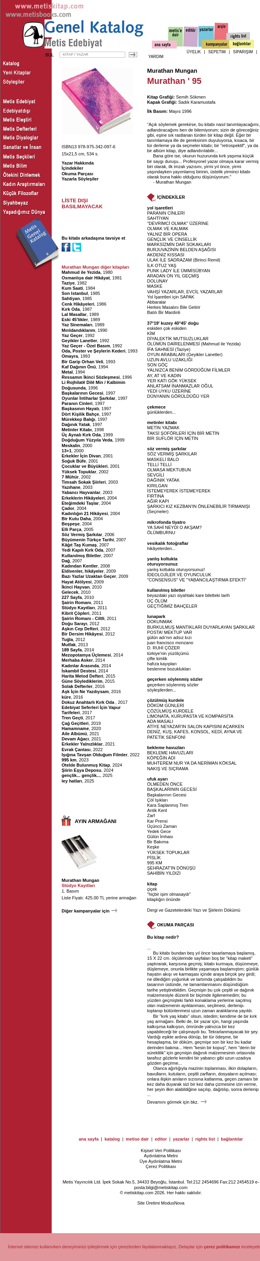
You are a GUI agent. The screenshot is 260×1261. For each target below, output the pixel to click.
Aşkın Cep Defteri (80, 628)
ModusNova (172, 1203)
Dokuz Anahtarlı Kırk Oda (88, 702)
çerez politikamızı (222, 1246)
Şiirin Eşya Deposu (81, 770)
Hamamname (75, 728)
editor (161, 1139)
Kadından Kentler (80, 566)
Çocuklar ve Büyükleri (85, 466)
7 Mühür (70, 477)
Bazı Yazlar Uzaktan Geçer (89, 576)
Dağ (66, 560)
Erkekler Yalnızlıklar (82, 744)
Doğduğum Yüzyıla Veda (87, 440)
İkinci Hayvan (75, 587)
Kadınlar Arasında (80, 665)
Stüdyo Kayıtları (78, 607)
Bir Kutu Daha (76, 518)
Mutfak (69, 644)
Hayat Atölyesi (76, 581)
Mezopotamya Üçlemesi (86, 655)
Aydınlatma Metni (161, 1155)
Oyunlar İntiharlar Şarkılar (88, 398)
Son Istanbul (75, 293)
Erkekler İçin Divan (81, 455)
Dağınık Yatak (76, 424)
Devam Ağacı (75, 738)
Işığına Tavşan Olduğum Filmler (94, 754)
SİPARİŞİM (243, 52)
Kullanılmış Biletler (81, 555)
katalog (112, 1139)
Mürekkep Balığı (78, 419)
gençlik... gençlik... (81, 775)
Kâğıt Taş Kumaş (79, 544)
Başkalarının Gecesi (82, 393)
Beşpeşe (71, 523)
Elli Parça (71, 529)
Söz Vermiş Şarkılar (82, 534)
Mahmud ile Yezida (81, 272)
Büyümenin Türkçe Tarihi (88, 539)
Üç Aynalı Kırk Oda (81, 434)
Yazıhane (71, 487)
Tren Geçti (72, 717)
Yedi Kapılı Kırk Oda (82, 550)
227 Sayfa (72, 597)
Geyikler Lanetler (79, 340)
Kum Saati (72, 288)
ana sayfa (89, 1139)
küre (66, 697)
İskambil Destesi (79, 670)
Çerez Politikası (161, 1166)
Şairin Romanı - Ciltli (83, 618)
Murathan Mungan (80, 880)
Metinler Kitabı (77, 429)
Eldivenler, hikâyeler (83, 571)
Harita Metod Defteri (82, 676)
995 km (69, 759)
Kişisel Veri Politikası (161, 1150)
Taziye (68, 283)
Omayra (70, 356)
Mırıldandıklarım (78, 330)
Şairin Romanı (76, 602)
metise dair (137, 1139)
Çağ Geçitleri (75, 723)
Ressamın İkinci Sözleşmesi (91, 377)
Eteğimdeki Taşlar (80, 503)
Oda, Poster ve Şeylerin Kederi (93, 351)
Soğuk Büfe (74, 461)
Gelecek (70, 592)
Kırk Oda (71, 309)
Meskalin (71, 445)
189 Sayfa (72, 649)
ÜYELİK (194, 52)
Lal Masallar (74, 314)
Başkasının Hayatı (80, 408)
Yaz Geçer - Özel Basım (86, 345)
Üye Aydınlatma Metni (161, 1161)
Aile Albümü (74, 733)
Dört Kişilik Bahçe (80, 414)
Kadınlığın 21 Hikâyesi (85, 513)
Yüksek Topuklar (79, 471)
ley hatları (72, 781)
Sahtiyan (71, 298)
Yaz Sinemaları (77, 324)
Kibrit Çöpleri (75, 613)
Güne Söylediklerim (82, 681)
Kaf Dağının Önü (79, 366)
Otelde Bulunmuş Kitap (86, 765)
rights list (205, 1139)
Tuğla (67, 639)
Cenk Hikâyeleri (78, 304)
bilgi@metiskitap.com (166, 1187)
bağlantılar (232, 1139)
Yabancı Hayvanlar (81, 492)
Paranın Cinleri (77, 403)
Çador (68, 508)
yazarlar (181, 1139)
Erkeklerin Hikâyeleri (83, 498)
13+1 (67, 450)
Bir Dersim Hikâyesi (82, 633)
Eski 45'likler (75, 319)
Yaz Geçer (72, 335)
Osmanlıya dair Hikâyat (86, 277)
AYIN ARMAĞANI (95, 821)
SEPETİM (217, 52)
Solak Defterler (77, 686)
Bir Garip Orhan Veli (82, 361)
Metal (67, 372)
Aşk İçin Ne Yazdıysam (85, 691)
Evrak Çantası (76, 749)
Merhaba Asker (77, 660)
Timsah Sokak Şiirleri (84, 482)
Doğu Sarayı (74, 623)
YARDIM (155, 56)
